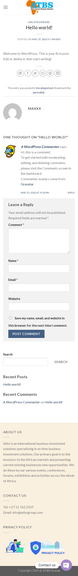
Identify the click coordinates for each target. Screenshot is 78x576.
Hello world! (12, 384)
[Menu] (5, 7)
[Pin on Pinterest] (50, 73)
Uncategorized (39, 22)
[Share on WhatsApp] (20, 73)
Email (12, 280)
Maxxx (56, 39)
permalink (39, 92)
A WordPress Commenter (40, 147)
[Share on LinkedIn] (57, 73)
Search (8, 354)
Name (13, 261)
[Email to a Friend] (42, 73)
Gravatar (27, 184)
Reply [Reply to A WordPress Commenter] (71, 192)
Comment (16, 225)
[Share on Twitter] (35, 73)
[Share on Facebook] (27, 73)
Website (14, 299)
